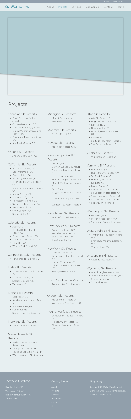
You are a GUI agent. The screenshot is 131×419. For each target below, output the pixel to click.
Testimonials (92, 7)
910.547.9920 (118, 1)
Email (106, 1)
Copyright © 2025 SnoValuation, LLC (106, 387)
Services (76, 7)
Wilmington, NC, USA (14, 391)
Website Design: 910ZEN (101, 395)
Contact (108, 7)
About (50, 7)
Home (120, 7)
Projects (62, 7)
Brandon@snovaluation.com (18, 395)
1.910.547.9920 (11, 399)
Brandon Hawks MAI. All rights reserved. (108, 391)
